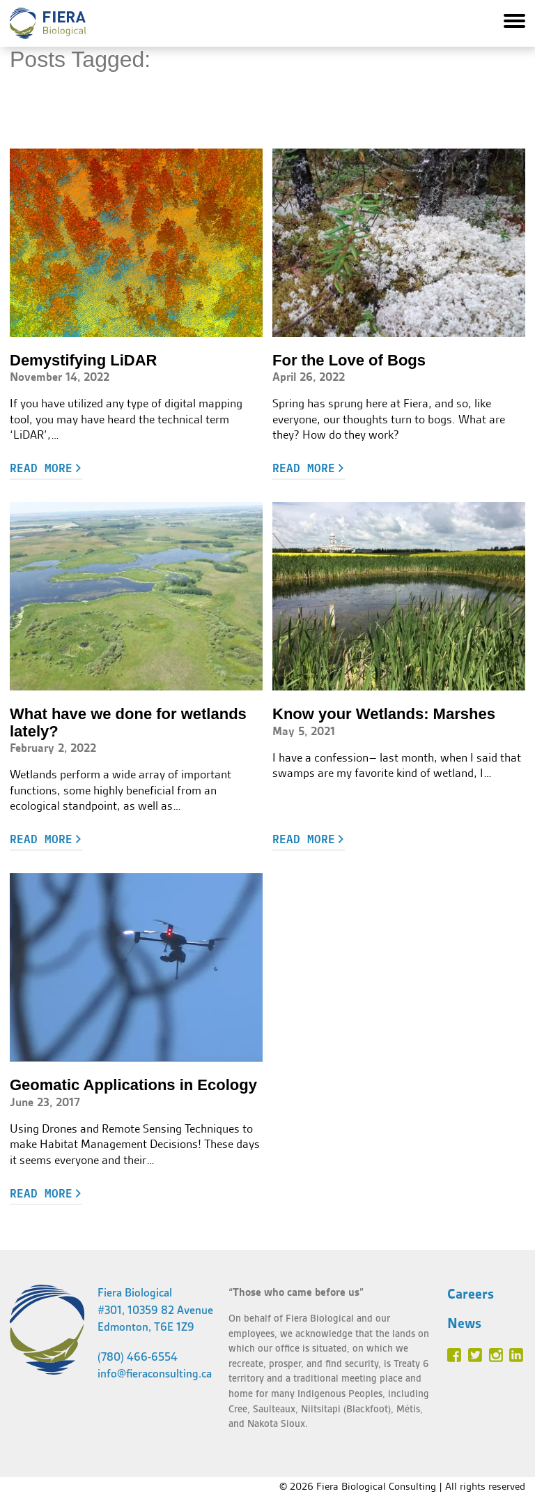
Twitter (475, 1355)
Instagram (496, 1355)
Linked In (516, 1355)
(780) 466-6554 (138, 1357)
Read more (41, 468)
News (464, 1323)
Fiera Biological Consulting (48, 23)
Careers (470, 1294)
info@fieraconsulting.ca (155, 1373)
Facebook (454, 1355)
